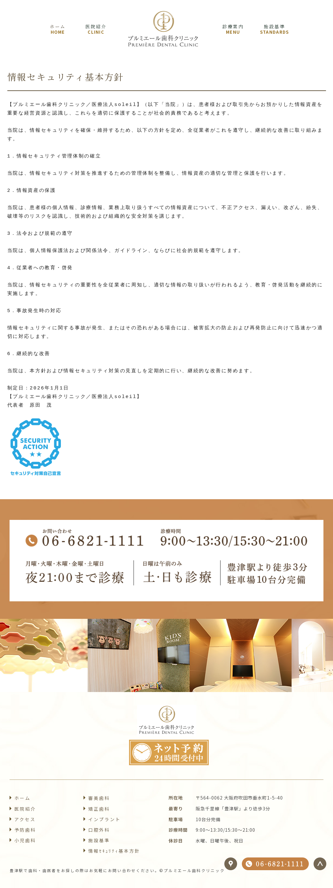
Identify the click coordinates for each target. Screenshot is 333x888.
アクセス (25, 819)
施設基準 (99, 840)
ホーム (22, 798)
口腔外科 (99, 830)
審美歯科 (99, 798)
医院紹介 (25, 809)
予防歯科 (25, 830)
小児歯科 (25, 840)
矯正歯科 (99, 809)
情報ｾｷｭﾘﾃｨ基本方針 (114, 851)
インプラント (104, 819)
